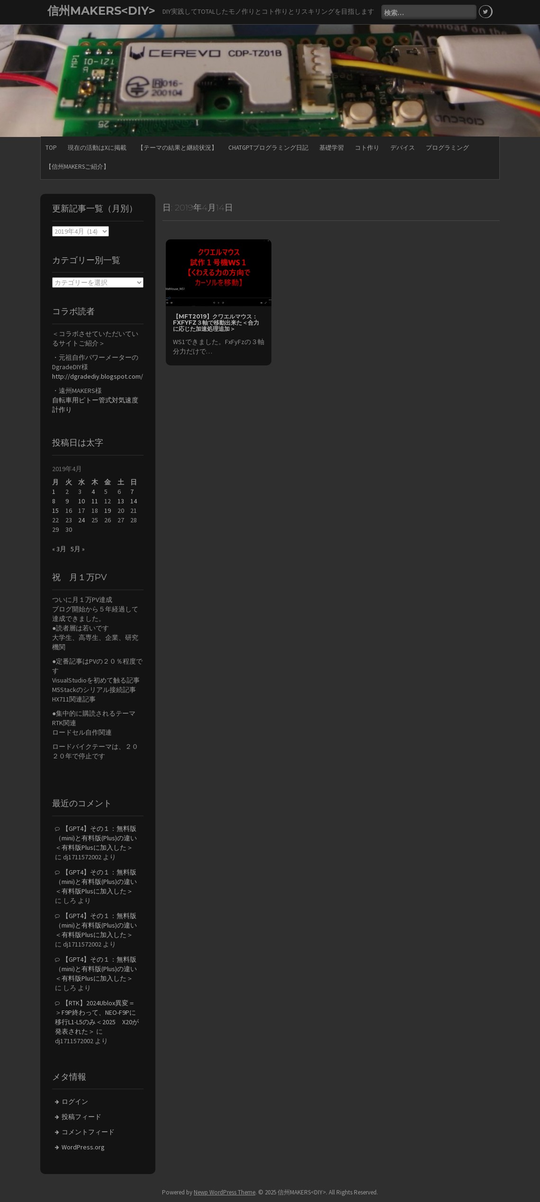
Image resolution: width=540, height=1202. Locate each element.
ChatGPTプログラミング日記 (268, 148)
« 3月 (59, 549)
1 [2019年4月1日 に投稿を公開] (53, 491)
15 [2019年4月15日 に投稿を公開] (55, 510)
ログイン (75, 1101)
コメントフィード (88, 1132)
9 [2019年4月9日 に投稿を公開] (67, 501)
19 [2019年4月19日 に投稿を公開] (107, 510)
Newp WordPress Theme (224, 1192)
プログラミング (447, 148)
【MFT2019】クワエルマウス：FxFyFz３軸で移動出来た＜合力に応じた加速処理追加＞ (216, 322)
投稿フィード (81, 1116)
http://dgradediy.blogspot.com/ (97, 376)
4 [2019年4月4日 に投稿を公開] (93, 491)
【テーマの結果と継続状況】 (177, 148)
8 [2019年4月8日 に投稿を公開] (53, 501)
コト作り (367, 148)
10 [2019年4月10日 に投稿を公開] (81, 501)
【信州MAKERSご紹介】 (77, 167)
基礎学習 (331, 148)
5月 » (78, 549)
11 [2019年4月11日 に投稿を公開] (94, 501)
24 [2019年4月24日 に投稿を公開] (81, 520)
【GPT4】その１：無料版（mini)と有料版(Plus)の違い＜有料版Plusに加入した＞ (96, 838)
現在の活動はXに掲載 (97, 148)
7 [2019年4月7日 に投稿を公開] (132, 491)
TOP (51, 148)
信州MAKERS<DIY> (101, 11)
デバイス (402, 148)
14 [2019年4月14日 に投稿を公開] (133, 501)
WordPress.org (83, 1147)
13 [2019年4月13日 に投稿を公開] (120, 501)
